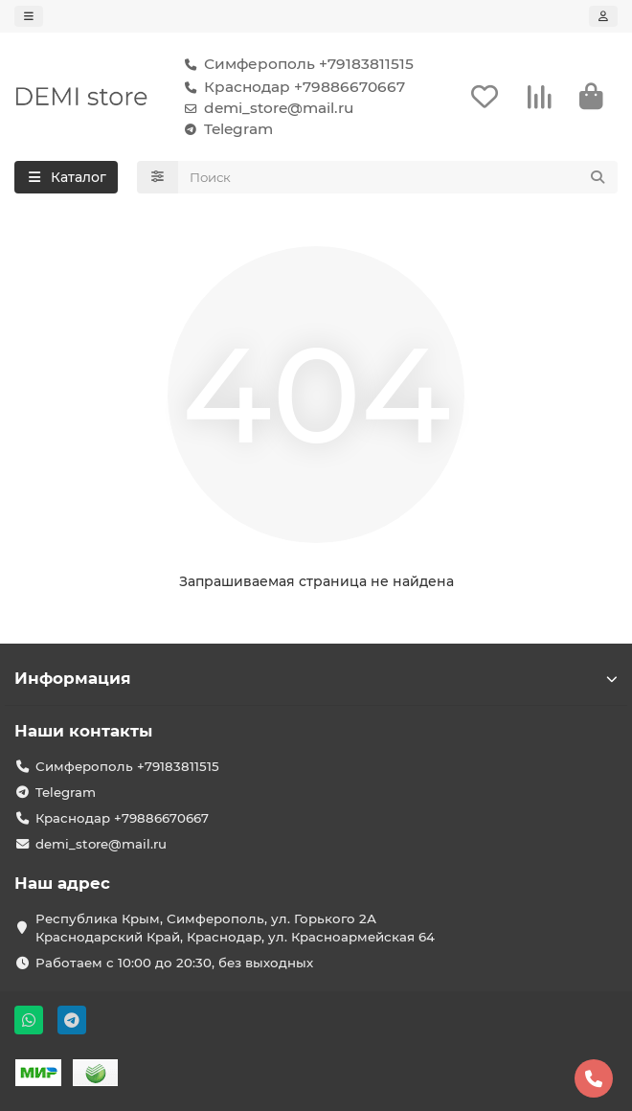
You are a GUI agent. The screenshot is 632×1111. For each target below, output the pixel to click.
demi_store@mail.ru (265, 108)
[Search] (398, 177)
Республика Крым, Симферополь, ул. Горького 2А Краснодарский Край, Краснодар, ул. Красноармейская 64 (235, 927)
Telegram (225, 129)
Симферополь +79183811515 (295, 64)
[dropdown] (28, 16)
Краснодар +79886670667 (291, 87)
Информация (316, 678)
